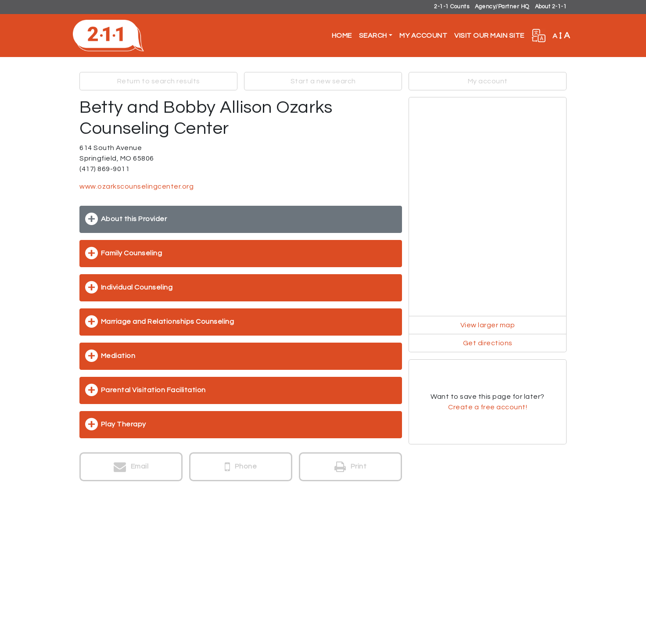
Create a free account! (487, 407)
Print (350, 467)
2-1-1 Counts (451, 7)
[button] (538, 36)
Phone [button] (241, 467)
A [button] (561, 35)
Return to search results (158, 81)
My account (488, 81)
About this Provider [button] (134, 218)
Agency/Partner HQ (502, 7)
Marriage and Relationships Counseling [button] (167, 321)
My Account (423, 35)
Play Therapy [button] (123, 424)
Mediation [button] (118, 355)
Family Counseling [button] (131, 253)
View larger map (487, 325)
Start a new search (323, 81)
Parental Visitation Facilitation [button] (153, 390)
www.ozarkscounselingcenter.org (136, 186)
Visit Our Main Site (489, 35)
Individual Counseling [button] (137, 287)
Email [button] (131, 467)
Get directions (488, 343)
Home (342, 35)
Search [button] (373, 35)
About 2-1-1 (551, 7)
